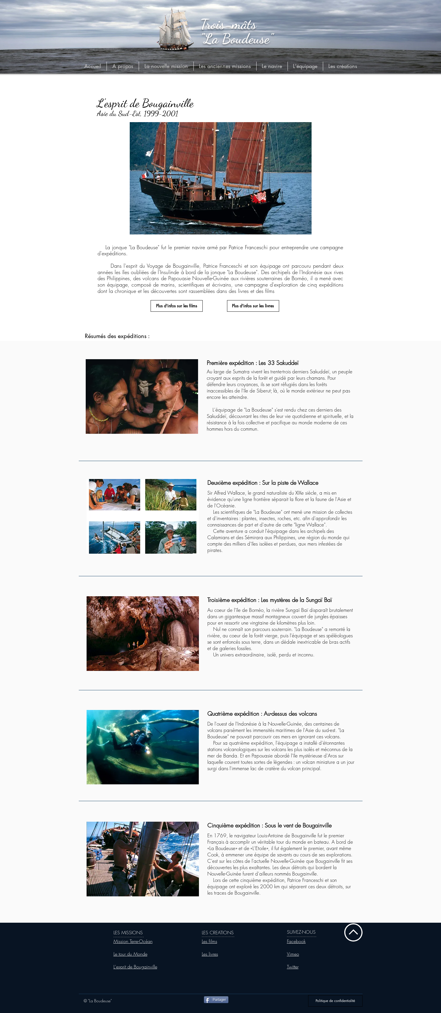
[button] (225, 66)
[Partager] (216, 999)
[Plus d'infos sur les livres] (253, 306)
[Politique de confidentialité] (335, 1001)
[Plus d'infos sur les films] (177, 306)
